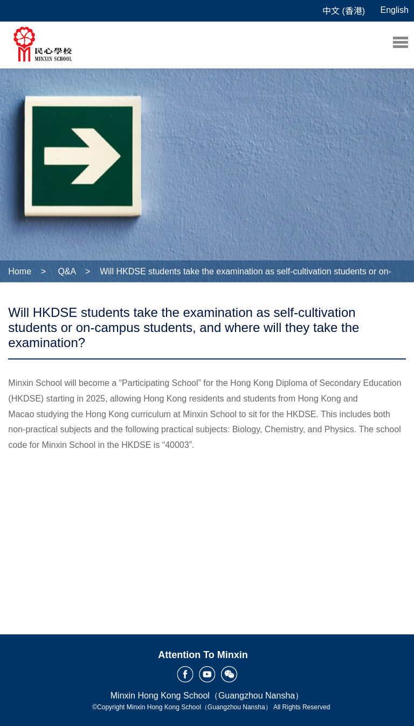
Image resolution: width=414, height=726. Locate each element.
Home (19, 271)
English (395, 10)
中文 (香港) (343, 11)
